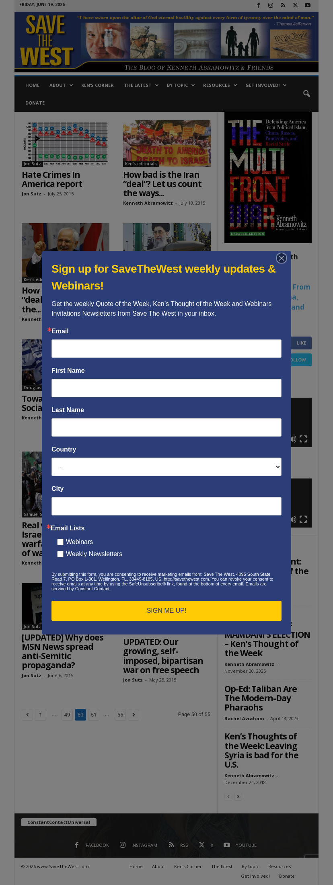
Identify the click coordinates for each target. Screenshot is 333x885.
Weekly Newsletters (94, 553)
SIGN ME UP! (167, 610)
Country (63, 449)
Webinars (79, 541)
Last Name (67, 410)
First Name (68, 371)
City (57, 489)
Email (60, 331)
